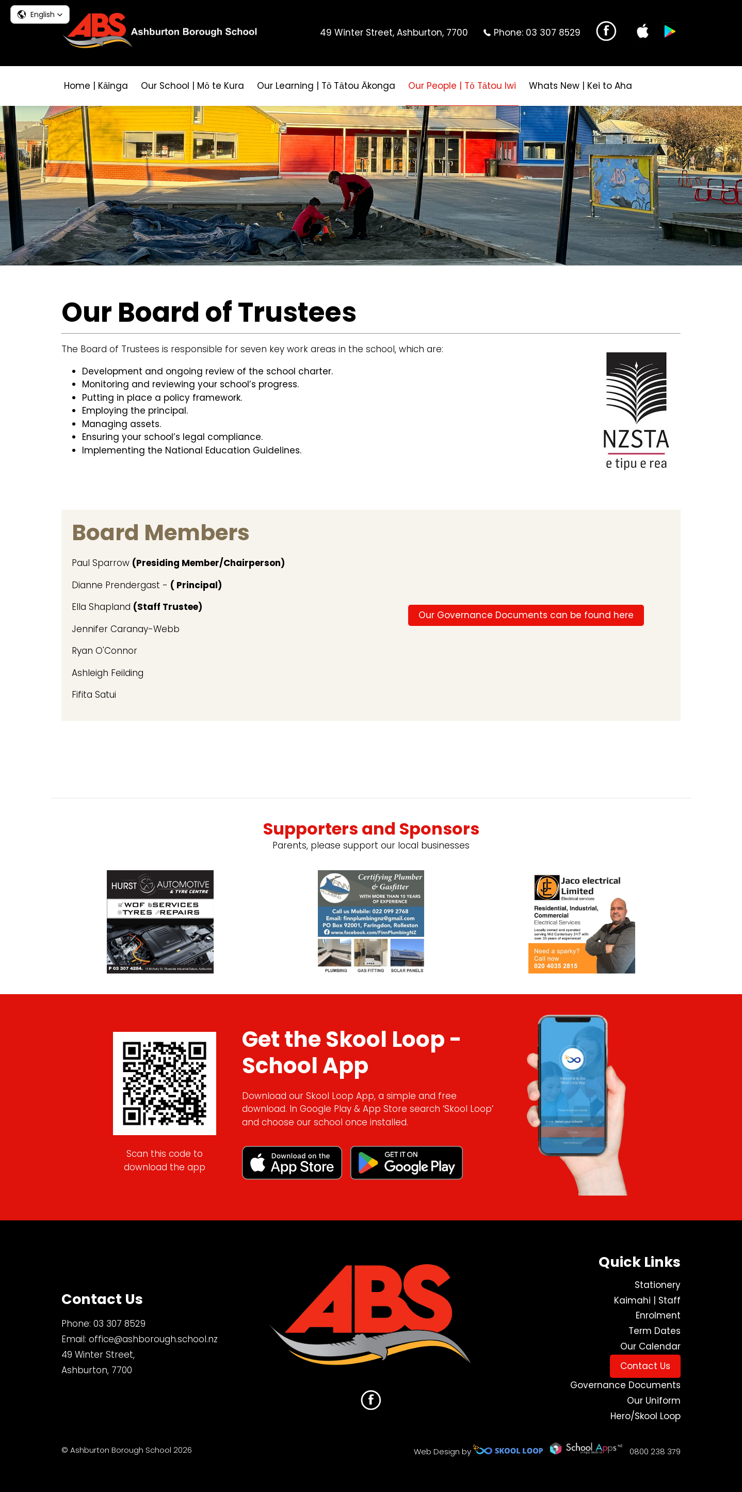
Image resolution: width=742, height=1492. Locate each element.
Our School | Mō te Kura (192, 86)
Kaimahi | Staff (647, 1300)
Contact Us (645, 1366)
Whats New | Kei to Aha (580, 86)
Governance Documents (625, 1385)
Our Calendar (650, 1346)
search (650, 86)
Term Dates (654, 1331)
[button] (40, 14)
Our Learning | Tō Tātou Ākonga (326, 86)
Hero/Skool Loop (645, 1416)
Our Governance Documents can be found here (526, 615)
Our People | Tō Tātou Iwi (462, 86)
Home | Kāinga (96, 86)
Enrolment (658, 1315)
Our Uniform (654, 1400)
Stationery (658, 1285)
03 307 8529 (553, 32)
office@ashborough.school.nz (153, 1339)
